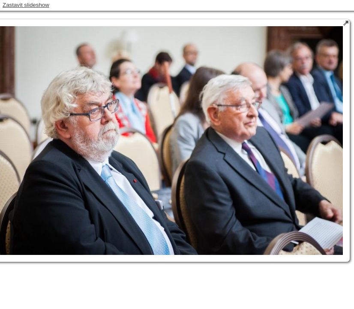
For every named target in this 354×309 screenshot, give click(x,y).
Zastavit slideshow (26, 5)
